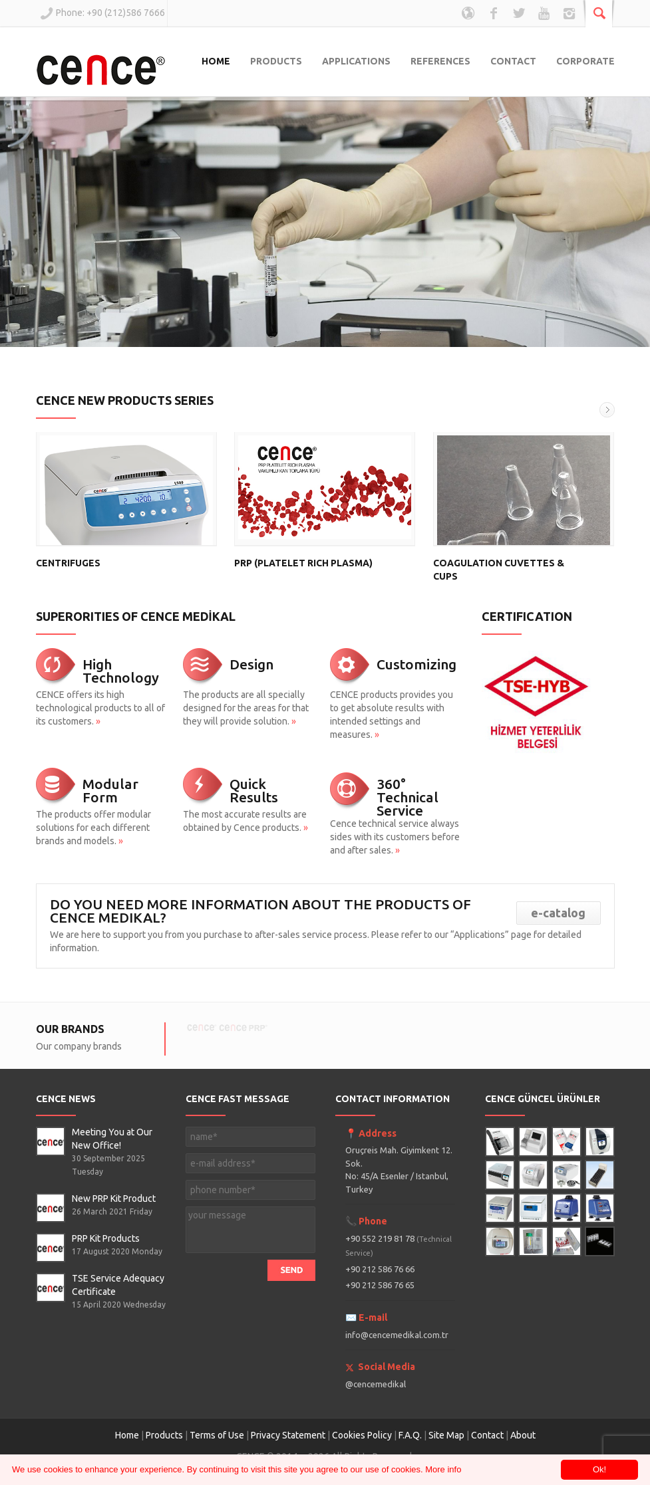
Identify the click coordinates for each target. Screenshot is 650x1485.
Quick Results (254, 790)
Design (251, 664)
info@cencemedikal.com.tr (396, 1334)
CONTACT (513, 61)
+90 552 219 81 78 (398, 1245)
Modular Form (110, 790)
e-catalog (558, 912)
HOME (216, 61)
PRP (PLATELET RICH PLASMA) (303, 563)
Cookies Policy (362, 1435)
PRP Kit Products (106, 1238)
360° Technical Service (407, 797)
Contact (488, 1435)
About (523, 1435)
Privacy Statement (288, 1435)
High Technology (120, 670)
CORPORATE (585, 61)
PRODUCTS (276, 61)
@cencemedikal (375, 1384)
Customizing (416, 664)
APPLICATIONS (356, 61)
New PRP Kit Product (114, 1198)
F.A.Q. (410, 1435)
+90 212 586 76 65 (379, 1285)
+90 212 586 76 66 (379, 1269)
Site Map (446, 1435)
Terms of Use (217, 1435)
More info (443, 1469)
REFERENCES (440, 61)
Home (127, 1435)
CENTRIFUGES (68, 563)
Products (164, 1435)
